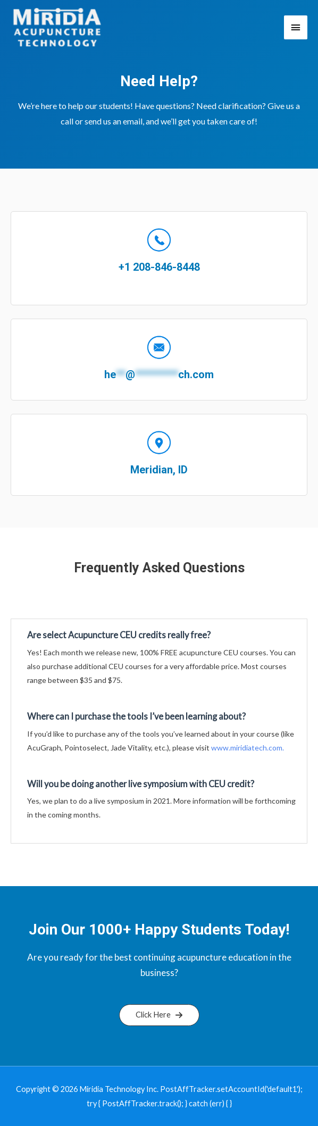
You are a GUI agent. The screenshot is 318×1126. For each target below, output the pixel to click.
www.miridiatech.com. (247, 747)
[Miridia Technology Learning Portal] (57, 27)
